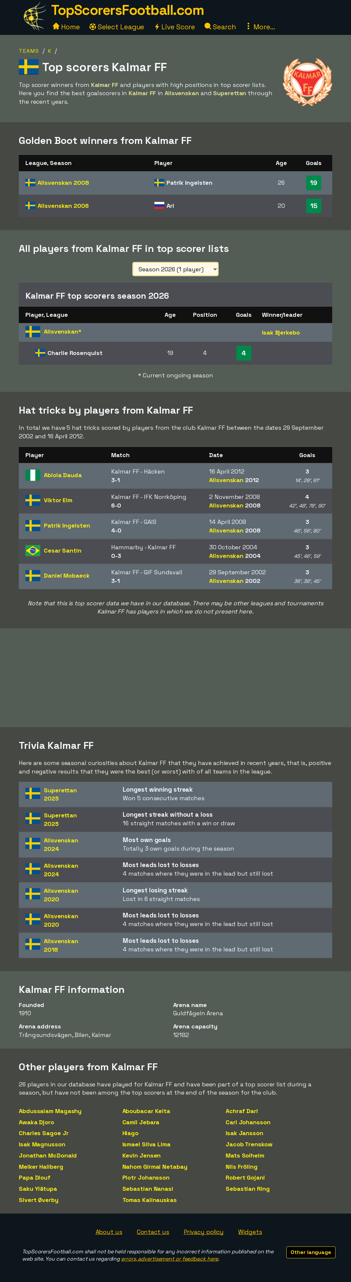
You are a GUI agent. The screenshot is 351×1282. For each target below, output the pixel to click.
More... (260, 26)
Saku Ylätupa (38, 1188)
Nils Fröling (242, 1166)
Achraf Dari (242, 1111)
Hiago (130, 1133)
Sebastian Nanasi (147, 1188)
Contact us (153, 1232)
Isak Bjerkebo (281, 332)
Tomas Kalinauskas (149, 1200)
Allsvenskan (63, 182)
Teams (29, 50)
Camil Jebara (141, 1122)
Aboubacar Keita (146, 1111)
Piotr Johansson (146, 1177)
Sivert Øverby (38, 1200)
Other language (311, 1252)
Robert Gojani (245, 1177)
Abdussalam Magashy (50, 1111)
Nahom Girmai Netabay (154, 1166)
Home (66, 26)
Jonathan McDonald (48, 1155)
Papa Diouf (34, 1177)
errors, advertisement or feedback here (169, 1258)
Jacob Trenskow (249, 1144)
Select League (116, 26)
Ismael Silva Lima (146, 1144)
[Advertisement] (175, 678)
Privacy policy (204, 1232)
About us (109, 1232)
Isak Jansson (244, 1133)
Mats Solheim (245, 1155)
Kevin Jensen (141, 1155)
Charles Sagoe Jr (43, 1133)
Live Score (174, 26)
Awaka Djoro (36, 1122)
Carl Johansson (248, 1122)
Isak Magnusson (42, 1144)
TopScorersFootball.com (127, 10)
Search (220, 26)
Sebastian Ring (248, 1188)
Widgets (250, 1232)
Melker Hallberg (41, 1166)
